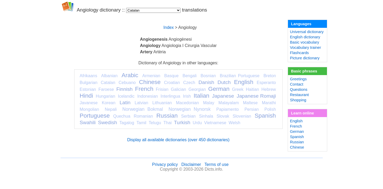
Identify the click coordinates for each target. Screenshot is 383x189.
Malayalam (228, 103)
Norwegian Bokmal (142, 109)
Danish (206, 82)
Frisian (162, 89)
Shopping (298, 100)
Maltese (250, 103)
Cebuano (127, 82)
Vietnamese (215, 122)
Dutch (224, 82)
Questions (298, 89)
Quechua (121, 116)
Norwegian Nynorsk (189, 109)
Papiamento (227, 109)
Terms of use (217, 164)
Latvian (141, 103)
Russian (167, 115)
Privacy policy (165, 164)
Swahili (88, 122)
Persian (252, 109)
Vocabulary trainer (305, 47)
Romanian (143, 116)
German (219, 89)
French (144, 89)
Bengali (189, 76)
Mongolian (89, 109)
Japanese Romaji (256, 96)
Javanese (89, 103)
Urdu (197, 122)
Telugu (155, 122)
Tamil (141, 122)
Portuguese (95, 115)
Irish (187, 96)
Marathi (269, 103)
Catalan (108, 82)
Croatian (172, 82)
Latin (125, 102)
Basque (171, 76)
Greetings (298, 79)
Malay (208, 103)
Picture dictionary (305, 58)
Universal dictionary (307, 32)
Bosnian (208, 76)
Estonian (88, 89)
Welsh (234, 122)
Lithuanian (162, 103)
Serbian (188, 116)
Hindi (86, 95)
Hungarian (105, 96)
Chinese (150, 82)
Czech (189, 82)
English (243, 82)
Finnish (124, 89)
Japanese (223, 96)
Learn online (302, 113)
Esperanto (266, 82)
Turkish (182, 122)
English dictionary (305, 37)
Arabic (130, 75)
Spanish (265, 115)
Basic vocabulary (304, 42)
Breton (269, 76)
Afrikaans (88, 76)
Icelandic (126, 96)
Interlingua (170, 96)
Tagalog (127, 122)
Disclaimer (191, 164)
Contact (297, 84)
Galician (178, 89)
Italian (202, 95)
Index (168, 27)
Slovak (223, 116)
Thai (167, 122)
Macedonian (187, 103)
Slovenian (242, 116)
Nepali (111, 109)
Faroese (106, 89)
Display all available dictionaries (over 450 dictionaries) (178, 140)
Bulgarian (89, 82)
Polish (270, 109)
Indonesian (147, 96)
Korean (109, 103)
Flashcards (299, 53)
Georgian (197, 89)
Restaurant (299, 95)
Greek (237, 89)
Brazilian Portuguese (240, 76)
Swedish (107, 122)
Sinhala (206, 116)
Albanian (109, 76)
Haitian (252, 89)
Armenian (151, 76)
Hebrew (268, 89)
